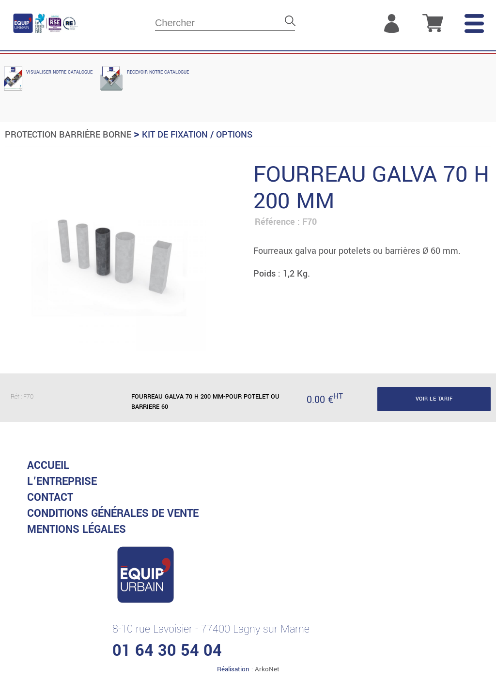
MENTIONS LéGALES (76, 529)
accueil (48, 465)
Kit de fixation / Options (197, 134)
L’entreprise (62, 481)
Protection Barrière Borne (68, 134)
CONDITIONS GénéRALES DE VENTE (113, 513)
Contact (50, 497)
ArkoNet (267, 669)
